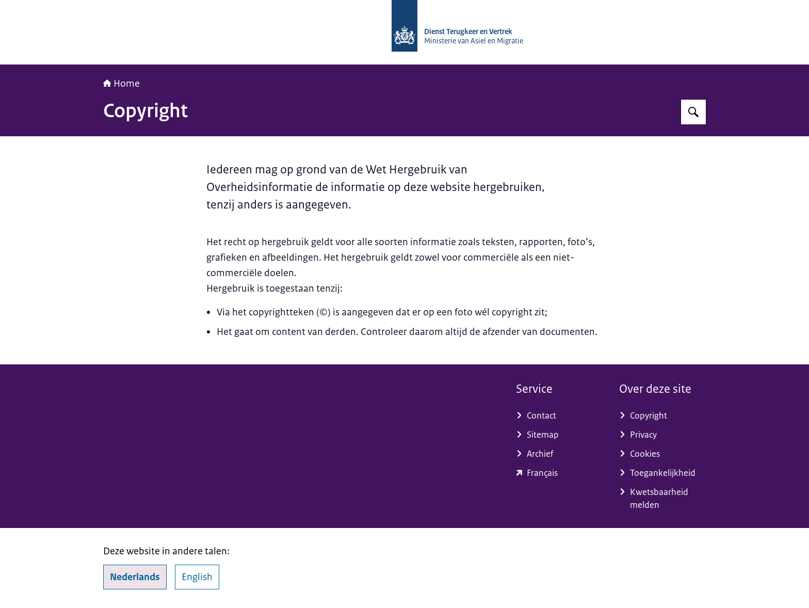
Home (121, 83)
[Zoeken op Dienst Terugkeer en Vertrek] (693, 112)
